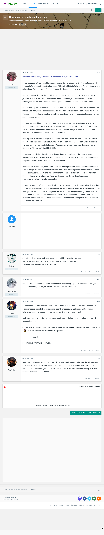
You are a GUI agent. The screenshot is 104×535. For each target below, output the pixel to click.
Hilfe (67, 505)
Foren (32, 4)
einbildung (22, 24)
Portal (24, 4)
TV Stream (56, 4)
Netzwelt (33, 21)
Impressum (93, 505)
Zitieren (96, 208)
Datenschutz (83, 505)
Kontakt (61, 505)
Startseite (53, 505)
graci (55, 21)
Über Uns (74, 505)
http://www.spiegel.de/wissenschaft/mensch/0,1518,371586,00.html (50, 77)
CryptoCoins (43, 4)
